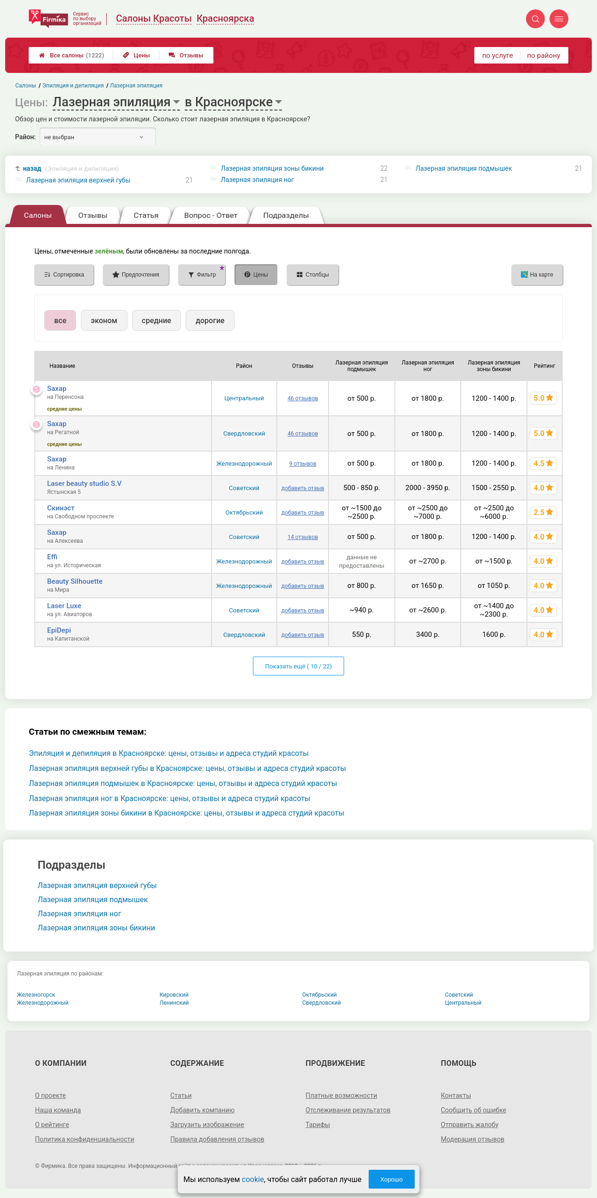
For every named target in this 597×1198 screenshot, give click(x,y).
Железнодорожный (244, 463)
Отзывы (186, 55)
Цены (136, 55)
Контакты (456, 1095)
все (60, 320)
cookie (253, 1179)
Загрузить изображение (207, 1124)
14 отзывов (303, 537)
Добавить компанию (202, 1110)
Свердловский (244, 433)
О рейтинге (52, 1124)
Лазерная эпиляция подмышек (464, 168)
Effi (52, 557)
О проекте (50, 1095)
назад (71, 168)
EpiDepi (59, 630)
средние (157, 320)
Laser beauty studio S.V (84, 483)
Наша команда (58, 1110)
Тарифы (318, 1124)
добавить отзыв (303, 488)
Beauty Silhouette (74, 581)
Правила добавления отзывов (217, 1139)
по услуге (497, 55)
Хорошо (391, 1179)
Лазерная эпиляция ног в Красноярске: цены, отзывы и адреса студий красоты (169, 798)
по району (543, 55)
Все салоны (71, 55)
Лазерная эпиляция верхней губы (78, 180)
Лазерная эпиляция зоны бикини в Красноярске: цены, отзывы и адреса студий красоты (186, 813)
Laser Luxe (64, 606)
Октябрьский (244, 512)
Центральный (244, 398)
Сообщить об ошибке (473, 1110)
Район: (25, 137)
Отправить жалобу (470, 1124)
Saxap (56, 388)
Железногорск (36, 995)
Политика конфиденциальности (84, 1139)
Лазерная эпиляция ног (257, 179)
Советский (244, 488)
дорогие (210, 320)
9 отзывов (302, 463)
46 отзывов (303, 398)
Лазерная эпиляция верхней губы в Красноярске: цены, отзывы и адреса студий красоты (187, 768)
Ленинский (174, 1003)
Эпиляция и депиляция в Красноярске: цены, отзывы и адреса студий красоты (168, 753)
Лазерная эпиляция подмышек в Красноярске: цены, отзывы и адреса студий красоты (183, 783)
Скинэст (60, 508)
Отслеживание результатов (348, 1110)
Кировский (174, 995)
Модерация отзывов (472, 1139)
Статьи (181, 1095)
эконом (104, 320)
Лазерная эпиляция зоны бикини (272, 168)
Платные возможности (341, 1095)
